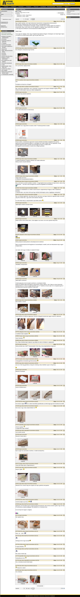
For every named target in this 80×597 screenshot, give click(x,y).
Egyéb (27, 16)
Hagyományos (29, 15)
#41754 (37, 560)
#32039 (34, 48)
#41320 (36, 401)
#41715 (36, 535)
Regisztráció (3, 25)
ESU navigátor (4, 70)
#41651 (36, 499)
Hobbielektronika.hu (60, 0)
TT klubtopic (4, 43)
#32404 (36, 79)
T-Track (3, 64)
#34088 (34, 158)
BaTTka (20, 401)
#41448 (34, 467)
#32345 (34, 63)
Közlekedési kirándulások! (7, 63)
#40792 (36, 363)
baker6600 (21, 424)
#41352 (37, 430)
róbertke (20, 358)
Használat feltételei (29, 595)
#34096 (35, 194)
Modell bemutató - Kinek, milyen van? (6, 67)
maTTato (21, 544)
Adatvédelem (36, 595)
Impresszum (42, 595)
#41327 (36, 405)
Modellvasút (19, 15)
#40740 (36, 358)
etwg (21, 12)
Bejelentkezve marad (7, 19)
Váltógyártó (21, 331)
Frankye (20, 176)
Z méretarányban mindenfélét (7, 74)
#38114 (34, 314)
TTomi (20, 187)
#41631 (34, 483)
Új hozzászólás (61, 12)
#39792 (37, 331)
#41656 (36, 504)
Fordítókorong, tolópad (6, 68)
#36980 (34, 300)
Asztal (23, 15)
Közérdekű (4, 53)
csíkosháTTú (21, 234)
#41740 (36, 548)
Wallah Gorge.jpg (22, 137)
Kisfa (20, 565)
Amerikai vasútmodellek (6, 44)
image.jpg (23, 45)
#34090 (36, 181)
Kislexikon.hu (72, 0)
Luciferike (21, 79)
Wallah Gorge (18, 31)
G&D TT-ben (22, 9)
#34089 (36, 176)
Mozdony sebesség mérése (7, 56)
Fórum (17, 9)
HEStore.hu (66, 0)
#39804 (36, 340)
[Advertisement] (72, 42)
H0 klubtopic (4, 39)
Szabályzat (52, 595)
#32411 (36, 86)
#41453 (36, 463)
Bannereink (47, 595)
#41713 (36, 531)
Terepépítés (4, 54)
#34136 (38, 234)
